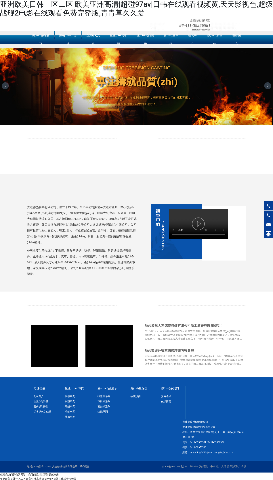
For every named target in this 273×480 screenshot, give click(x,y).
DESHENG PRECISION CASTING (136, 67)
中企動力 (215, 465)
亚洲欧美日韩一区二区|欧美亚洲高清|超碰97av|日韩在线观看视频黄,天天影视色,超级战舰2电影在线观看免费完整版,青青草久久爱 (136, 8)
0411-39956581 (198, 441)
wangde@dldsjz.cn (223, 451)
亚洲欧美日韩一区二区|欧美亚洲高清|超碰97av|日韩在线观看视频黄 (38, 477)
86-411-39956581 (195, 25)
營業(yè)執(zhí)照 (236, 465)
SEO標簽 (84, 465)
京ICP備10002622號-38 (174, 465)
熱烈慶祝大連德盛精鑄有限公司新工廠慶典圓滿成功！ (184, 326)
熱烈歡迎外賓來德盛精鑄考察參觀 (169, 350)
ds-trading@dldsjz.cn (201, 451)
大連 (223, 465)
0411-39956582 (216, 441)
